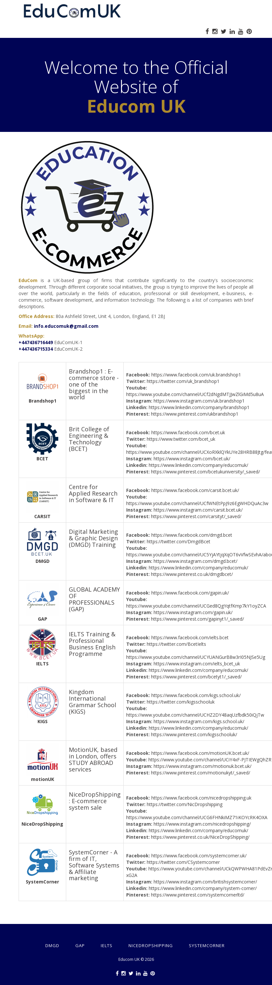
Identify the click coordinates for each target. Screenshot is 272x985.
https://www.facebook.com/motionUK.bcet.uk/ (200, 753)
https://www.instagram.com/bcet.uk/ (192, 458)
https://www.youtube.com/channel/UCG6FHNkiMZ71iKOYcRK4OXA (196, 817)
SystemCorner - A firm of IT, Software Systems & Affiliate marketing (94, 865)
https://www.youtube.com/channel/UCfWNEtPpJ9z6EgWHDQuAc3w (197, 503)
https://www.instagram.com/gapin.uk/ (193, 612)
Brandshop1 (42, 401)
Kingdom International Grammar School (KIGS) (92, 701)
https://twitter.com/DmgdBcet (178, 541)
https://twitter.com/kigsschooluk (181, 702)
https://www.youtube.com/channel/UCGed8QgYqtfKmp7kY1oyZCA (196, 606)
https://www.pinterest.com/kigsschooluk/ (194, 734)
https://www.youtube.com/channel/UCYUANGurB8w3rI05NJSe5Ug (195, 657)
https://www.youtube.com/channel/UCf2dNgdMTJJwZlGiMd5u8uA (195, 394)
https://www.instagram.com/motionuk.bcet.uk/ (202, 766)
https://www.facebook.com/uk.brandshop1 (196, 375)
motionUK (42, 779)
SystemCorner (42, 882)
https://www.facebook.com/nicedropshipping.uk (201, 798)
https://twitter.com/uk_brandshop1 (183, 381)
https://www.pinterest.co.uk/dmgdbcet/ (192, 574)
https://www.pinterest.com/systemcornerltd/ (197, 895)
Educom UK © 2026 (136, 959)
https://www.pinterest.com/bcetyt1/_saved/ (196, 677)
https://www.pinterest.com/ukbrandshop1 (194, 414)
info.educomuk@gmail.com (66, 326)
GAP (42, 619)
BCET (42, 458)
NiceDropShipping (42, 824)
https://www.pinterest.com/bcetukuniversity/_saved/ (205, 472)
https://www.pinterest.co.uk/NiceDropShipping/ (200, 837)
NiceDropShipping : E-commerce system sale (95, 800)
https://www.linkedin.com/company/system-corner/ (203, 888)
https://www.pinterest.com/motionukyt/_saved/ (200, 773)
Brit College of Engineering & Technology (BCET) (89, 438)
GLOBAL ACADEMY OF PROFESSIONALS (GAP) (94, 598)
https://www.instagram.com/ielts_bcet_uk (197, 663)
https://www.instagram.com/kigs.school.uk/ (199, 721)
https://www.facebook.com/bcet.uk (188, 432)
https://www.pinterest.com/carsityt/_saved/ (196, 516)
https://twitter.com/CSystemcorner (183, 862)
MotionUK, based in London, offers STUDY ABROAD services (93, 759)
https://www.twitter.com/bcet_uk (181, 439)
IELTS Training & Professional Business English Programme (92, 643)
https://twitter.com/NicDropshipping (184, 804)
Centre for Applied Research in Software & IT (93, 493)
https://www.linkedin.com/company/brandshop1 (199, 407)
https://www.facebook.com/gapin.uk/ (190, 593)
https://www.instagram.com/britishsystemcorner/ (205, 882)
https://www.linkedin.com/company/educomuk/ (198, 465)
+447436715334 (36, 349)
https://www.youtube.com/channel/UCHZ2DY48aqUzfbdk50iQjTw (195, 715)
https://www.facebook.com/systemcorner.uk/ (199, 855)
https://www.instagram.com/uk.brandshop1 (199, 401)
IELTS (42, 663)
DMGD (43, 561)
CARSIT (42, 516)
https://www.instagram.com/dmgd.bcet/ (195, 561)
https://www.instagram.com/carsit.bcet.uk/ (198, 510)
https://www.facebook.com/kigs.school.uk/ (196, 695)
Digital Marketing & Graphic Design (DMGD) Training (93, 538)
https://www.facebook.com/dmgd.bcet (191, 535)
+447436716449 (36, 342)
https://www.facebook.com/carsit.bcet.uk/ (195, 490)
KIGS (43, 721)
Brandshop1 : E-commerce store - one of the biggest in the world (94, 384)
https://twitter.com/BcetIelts (176, 644)
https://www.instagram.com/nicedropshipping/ (202, 824)
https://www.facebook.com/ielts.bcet (190, 637)
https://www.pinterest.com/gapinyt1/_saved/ (197, 619)
